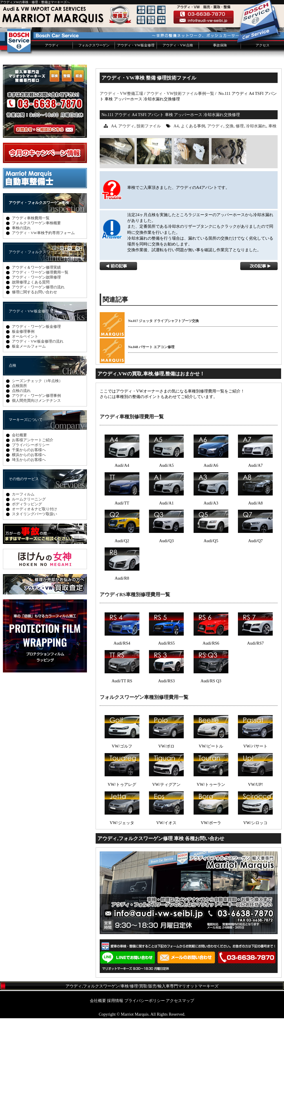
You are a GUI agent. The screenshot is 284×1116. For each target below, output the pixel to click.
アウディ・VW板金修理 (135, 143)
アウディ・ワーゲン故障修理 (36, 375)
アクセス (263, 143)
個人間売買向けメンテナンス (36, 498)
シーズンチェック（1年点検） (37, 478)
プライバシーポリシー (31, 542)
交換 (229, 223)
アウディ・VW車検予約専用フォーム (43, 330)
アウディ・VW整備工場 (121, 191)
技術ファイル (148, 223)
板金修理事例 (23, 429)
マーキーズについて (26, 517)
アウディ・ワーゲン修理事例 (36, 493)
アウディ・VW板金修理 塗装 (33, 409)
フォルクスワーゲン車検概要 (36, 321)
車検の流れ (21, 325)
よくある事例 (193, 223)
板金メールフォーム (29, 444)
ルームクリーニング (29, 597)
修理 (240, 223)
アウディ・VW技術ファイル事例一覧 (180, 191)
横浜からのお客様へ (29, 552)
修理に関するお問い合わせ (34, 390)
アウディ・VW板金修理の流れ (37, 439)
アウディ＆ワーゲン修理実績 (36, 365)
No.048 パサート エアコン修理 (151, 444)
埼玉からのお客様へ (29, 557)
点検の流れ (21, 488)
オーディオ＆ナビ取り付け (34, 607)
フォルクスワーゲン (94, 143)
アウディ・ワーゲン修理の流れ (38, 385)
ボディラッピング (27, 602)
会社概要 (19, 533)
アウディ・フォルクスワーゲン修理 (39, 350)
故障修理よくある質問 (31, 380)
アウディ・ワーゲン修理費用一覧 (40, 370)
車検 (272, 223)
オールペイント (25, 434)
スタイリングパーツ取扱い (34, 611)
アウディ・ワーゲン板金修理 (36, 424)
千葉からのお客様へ (29, 547)
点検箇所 (19, 483)
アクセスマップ (180, 1098)
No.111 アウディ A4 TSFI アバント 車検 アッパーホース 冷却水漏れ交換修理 (170, 212)
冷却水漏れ (256, 223)
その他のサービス (24, 576)
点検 (12, 463)
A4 (113, 223)
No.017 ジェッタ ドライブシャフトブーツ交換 (163, 418)
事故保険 (220, 143)
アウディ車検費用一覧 (31, 316)
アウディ (52, 143)
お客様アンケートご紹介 (32, 538)
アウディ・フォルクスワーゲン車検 (39, 300)
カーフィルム (23, 592)
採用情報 (115, 1098)
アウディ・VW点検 (178, 143)
